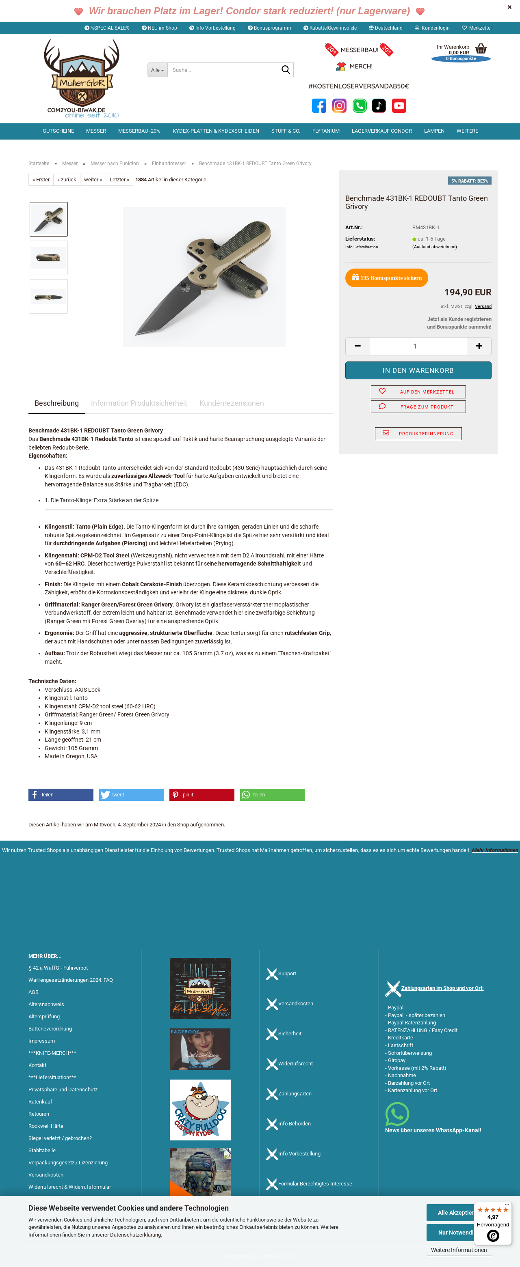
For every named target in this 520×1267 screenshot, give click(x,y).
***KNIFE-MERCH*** (52, 1053)
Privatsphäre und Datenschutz (63, 1089)
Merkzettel (477, 28)
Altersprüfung (44, 1016)
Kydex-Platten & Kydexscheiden (216, 131)
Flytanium (326, 131)
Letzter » (119, 179)
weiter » (93, 179)
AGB (33, 992)
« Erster (41, 179)
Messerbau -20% (139, 131)
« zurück (66, 179)
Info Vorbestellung (212, 28)
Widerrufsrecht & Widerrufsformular (69, 1187)
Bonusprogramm (269, 28)
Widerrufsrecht (295, 1064)
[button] (386, 28)
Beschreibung (57, 403)
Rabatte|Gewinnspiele (330, 28)
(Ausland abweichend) (434, 247)
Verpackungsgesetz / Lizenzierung (68, 1162)
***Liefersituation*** (52, 1077)
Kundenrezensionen (231, 403)
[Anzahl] (418, 346)
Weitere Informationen (459, 1250)
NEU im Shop (159, 28)
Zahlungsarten (295, 1094)
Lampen (434, 131)
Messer (96, 131)
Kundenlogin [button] (432, 28)
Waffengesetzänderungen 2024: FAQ (70, 980)
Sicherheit (289, 1034)
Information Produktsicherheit (139, 403)
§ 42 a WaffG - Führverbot (58, 968)
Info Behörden (294, 1124)
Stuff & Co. (285, 131)
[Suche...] (157, 69)
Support (287, 974)
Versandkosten (45, 1175)
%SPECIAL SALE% (107, 28)
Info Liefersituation (361, 247)
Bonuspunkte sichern (387, 277)
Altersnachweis (46, 1004)
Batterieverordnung (50, 1029)
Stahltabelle (42, 1150)
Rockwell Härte (45, 1126)
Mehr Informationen (495, 850)
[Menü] (507, 1206)
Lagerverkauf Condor (382, 131)
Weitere (467, 131)
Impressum (41, 1041)
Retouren (38, 1114)
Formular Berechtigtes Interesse (315, 1184)
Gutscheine (58, 131)
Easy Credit (444, 1030)
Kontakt (37, 1065)
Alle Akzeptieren (459, 1212)
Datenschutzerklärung (135, 1235)
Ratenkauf (40, 1102)
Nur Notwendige (459, 1232)
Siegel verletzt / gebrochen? (60, 1138)
